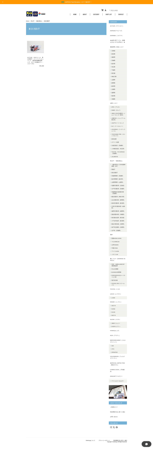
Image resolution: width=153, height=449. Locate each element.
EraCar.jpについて (90, 438)
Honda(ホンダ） (115, 330)
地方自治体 (115, 279)
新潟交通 (114, 138)
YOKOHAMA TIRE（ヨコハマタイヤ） (118, 134)
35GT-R (114, 305)
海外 (111, 234)
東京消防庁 (115, 172)
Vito (113, 348)
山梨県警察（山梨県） (118, 181)
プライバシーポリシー (104, 438)
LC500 (113, 297)
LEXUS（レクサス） (116, 293)
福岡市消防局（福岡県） (118, 210)
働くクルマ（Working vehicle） (118, 258)
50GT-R (114, 314)
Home (75, 14)
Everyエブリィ (116, 325)
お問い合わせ (114, 415)
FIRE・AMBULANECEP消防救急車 (118, 264)
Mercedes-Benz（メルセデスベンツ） (117, 340)
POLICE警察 (115, 268)
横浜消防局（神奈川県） (118, 196)
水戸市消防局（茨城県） (118, 188)
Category (96, 14)
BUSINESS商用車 (116, 271)
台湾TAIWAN (115, 244)
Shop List (109, 14)
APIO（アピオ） (116, 106)
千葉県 (113, 69)
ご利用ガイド (114, 405)
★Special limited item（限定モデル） (117, 363)
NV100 (113, 311)
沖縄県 (113, 98)
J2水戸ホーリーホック (118, 122)
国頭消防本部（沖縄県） (118, 213)
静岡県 (113, 82)
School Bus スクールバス (118, 283)
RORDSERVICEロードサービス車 (118, 275)
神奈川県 (114, 75)
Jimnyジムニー (116, 322)
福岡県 (113, 91)
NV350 (113, 308)
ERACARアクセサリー (116, 375)
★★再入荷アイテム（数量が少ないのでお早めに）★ (117, 40)
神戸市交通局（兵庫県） (118, 226)
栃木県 (113, 63)
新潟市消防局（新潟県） (118, 202)
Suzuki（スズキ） (115, 318)
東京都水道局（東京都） (118, 217)
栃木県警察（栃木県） (118, 178)
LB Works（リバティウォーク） (118, 129)
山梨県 (113, 79)
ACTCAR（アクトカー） (117, 25)
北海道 (113, 50)
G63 (113, 345)
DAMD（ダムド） (116, 109)
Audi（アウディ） (115, 334)
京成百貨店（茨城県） (118, 144)
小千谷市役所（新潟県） (118, 220)
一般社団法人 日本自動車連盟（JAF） (118, 164)
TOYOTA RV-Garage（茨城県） (118, 151)
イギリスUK (115, 253)
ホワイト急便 (115, 141)
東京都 (113, 72)
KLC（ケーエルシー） (118, 125)
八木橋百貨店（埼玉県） (118, 148)
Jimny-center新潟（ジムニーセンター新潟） (118, 113)
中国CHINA (115, 247)
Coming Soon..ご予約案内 (117, 369)
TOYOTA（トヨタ (115, 288)
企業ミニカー (114, 102)
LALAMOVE (115, 156)
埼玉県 (113, 66)
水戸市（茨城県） (117, 229)
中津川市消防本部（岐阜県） (118, 206)
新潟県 (113, 53)
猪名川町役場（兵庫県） (118, 223)
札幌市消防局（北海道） (118, 184)
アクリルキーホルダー (118, 379)
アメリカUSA (115, 250)
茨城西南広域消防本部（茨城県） (118, 191)
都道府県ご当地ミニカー (117, 46)
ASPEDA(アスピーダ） (116, 30)
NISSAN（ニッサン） (116, 301)
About (85, 14)
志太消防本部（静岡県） (118, 199)
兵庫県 (113, 88)
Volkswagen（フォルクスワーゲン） (117, 356)
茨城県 (113, 59)
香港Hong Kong (117, 237)
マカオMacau (116, 240)
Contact (121, 14)
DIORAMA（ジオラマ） (116, 34)
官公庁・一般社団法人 (36, 20)
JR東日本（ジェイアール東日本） (118, 118)
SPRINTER (115, 351)
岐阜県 (113, 85)
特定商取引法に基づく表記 (117, 410)
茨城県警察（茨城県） (118, 175)
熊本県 (113, 95)
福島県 (113, 56)
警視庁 (113, 168)
